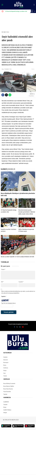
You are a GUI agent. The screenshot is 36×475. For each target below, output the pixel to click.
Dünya (4, 370)
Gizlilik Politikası (7, 410)
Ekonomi (5, 359)
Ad (2, 282)
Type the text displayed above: (8, 303)
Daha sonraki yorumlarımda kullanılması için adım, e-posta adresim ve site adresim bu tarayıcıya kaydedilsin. (18, 292)
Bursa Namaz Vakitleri (8, 386)
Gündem (5, 357)
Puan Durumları (7, 391)
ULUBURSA (6, 402)
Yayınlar (5, 394)
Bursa (33, 69)
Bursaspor (5, 362)
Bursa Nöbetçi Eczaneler (9, 383)
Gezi (4, 373)
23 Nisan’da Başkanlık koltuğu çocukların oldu (20, 11)
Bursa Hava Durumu (8, 389)
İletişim (5, 412)
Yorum (3, 269)
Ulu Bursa (5, 368)
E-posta (21, 282)
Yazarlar (5, 404)
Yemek (5, 376)
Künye (4, 407)
